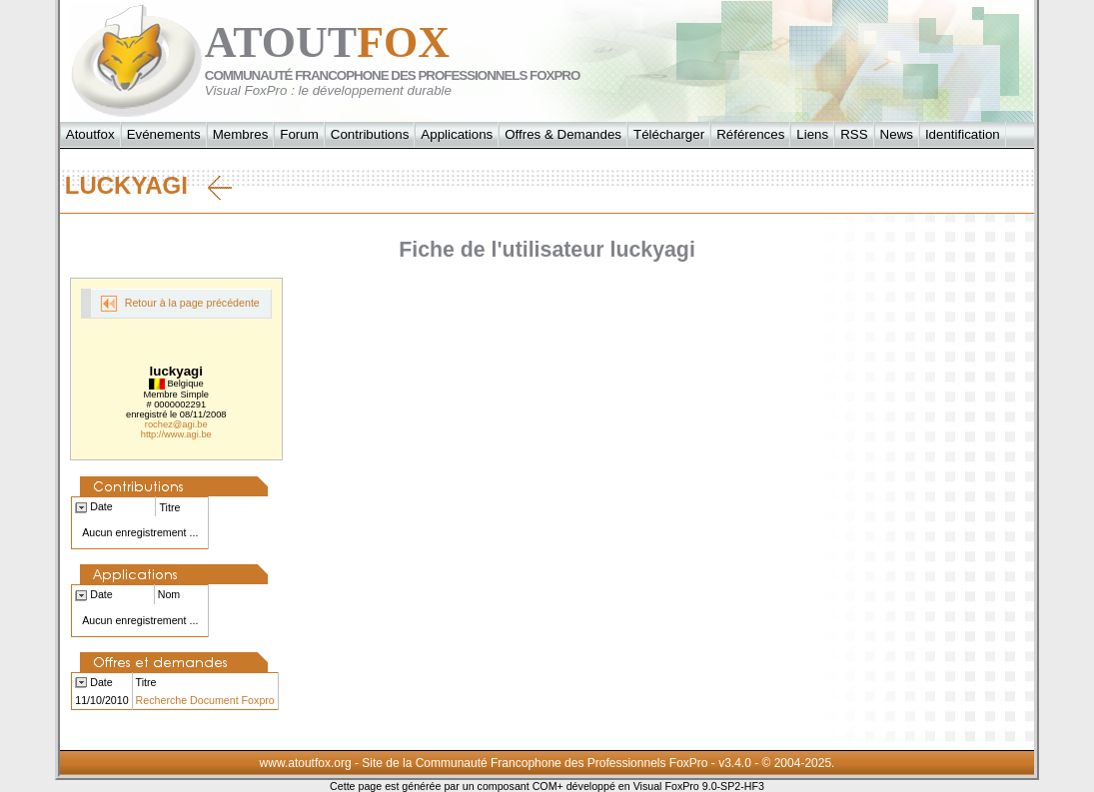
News (896, 134)
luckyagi (148, 186)
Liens (812, 134)
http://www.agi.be (176, 434)
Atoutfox (90, 134)
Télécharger (668, 134)
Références (750, 134)
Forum (299, 134)
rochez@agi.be (176, 424)
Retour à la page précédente (180, 304)
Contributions (370, 134)
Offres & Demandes (563, 134)
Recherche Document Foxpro (205, 700)
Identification (962, 134)
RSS (853, 134)
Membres (241, 134)
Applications (457, 134)
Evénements (164, 134)
